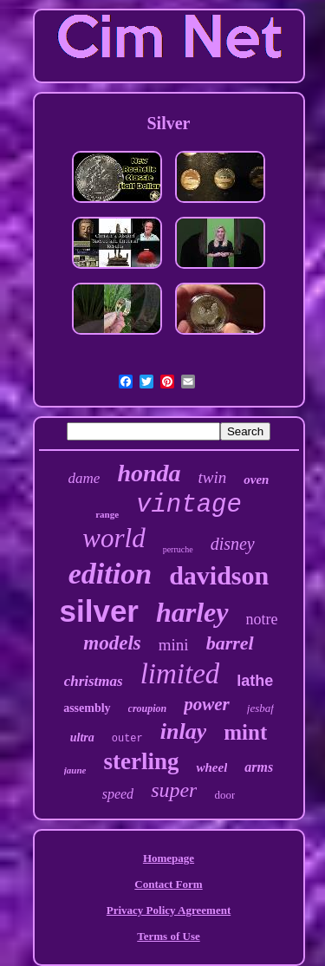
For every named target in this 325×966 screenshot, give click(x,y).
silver (99, 611)
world (113, 538)
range (107, 514)
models (111, 643)
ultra (82, 737)
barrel (230, 643)
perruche (178, 549)
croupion (147, 708)
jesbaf (260, 708)
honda (148, 473)
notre (262, 619)
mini (174, 645)
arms (258, 767)
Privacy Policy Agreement (169, 910)
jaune (75, 770)
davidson (219, 575)
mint (245, 732)
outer (127, 739)
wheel (211, 767)
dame (84, 478)
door (224, 794)
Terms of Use (168, 936)
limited (180, 673)
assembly (86, 708)
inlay (183, 731)
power (207, 704)
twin (212, 477)
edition (110, 574)
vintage (189, 505)
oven (256, 479)
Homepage (168, 858)
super (174, 790)
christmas (93, 681)
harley (192, 612)
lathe (255, 680)
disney (233, 543)
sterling (141, 761)
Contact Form (168, 884)
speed (117, 794)
